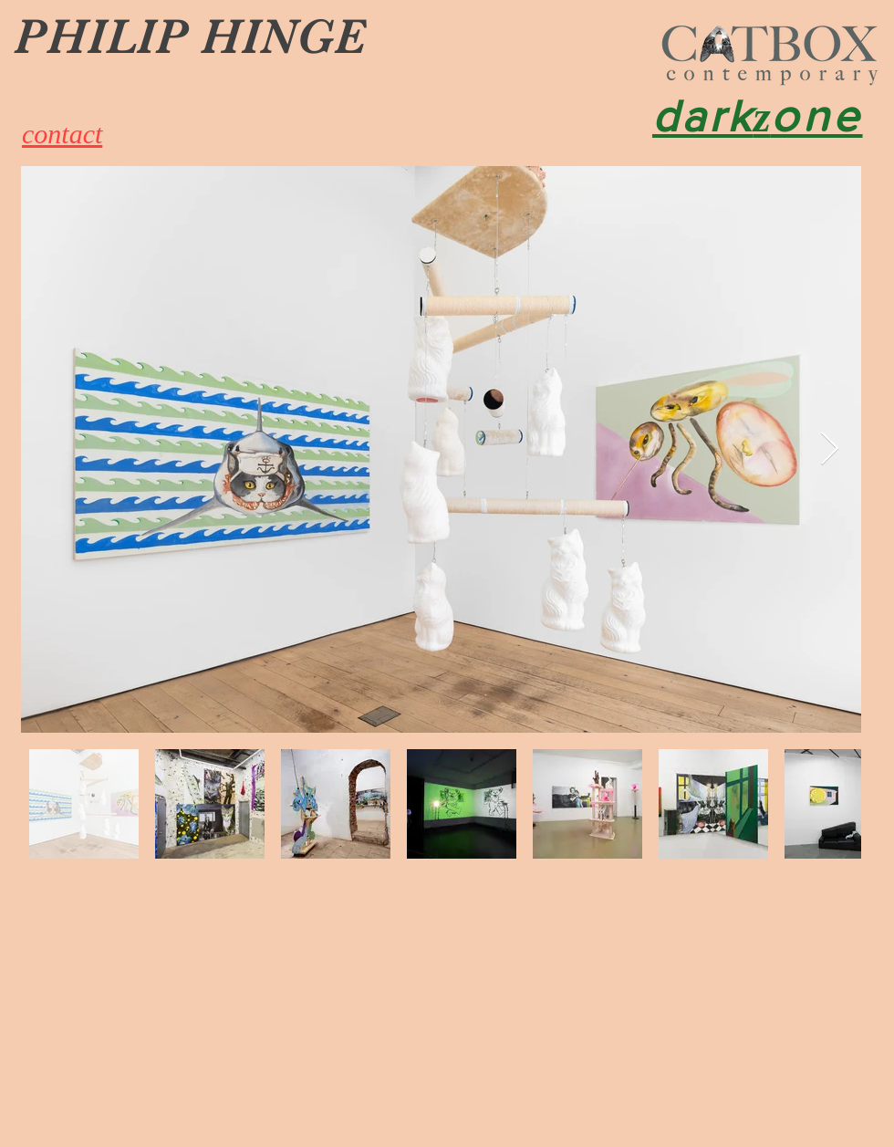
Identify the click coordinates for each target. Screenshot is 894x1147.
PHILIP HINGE (190, 36)
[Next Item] (829, 449)
